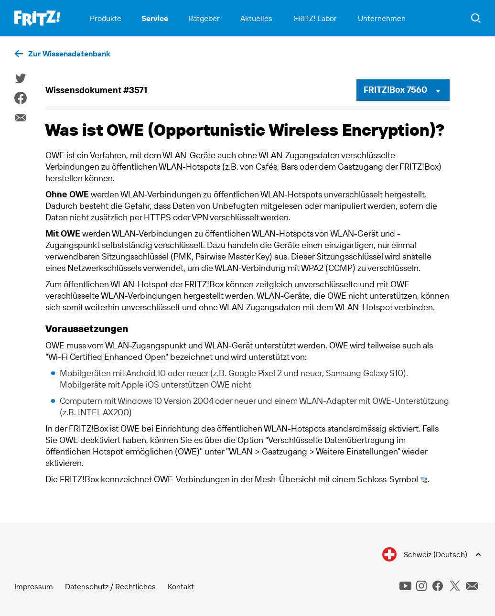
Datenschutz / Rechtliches (110, 586)
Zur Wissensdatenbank (69, 53)
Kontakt (181, 586)
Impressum (33, 586)
